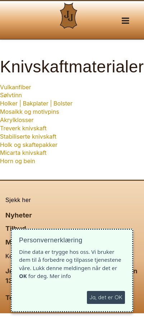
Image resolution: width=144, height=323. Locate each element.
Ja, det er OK (105, 297)
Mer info (60, 275)
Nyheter (18, 215)
